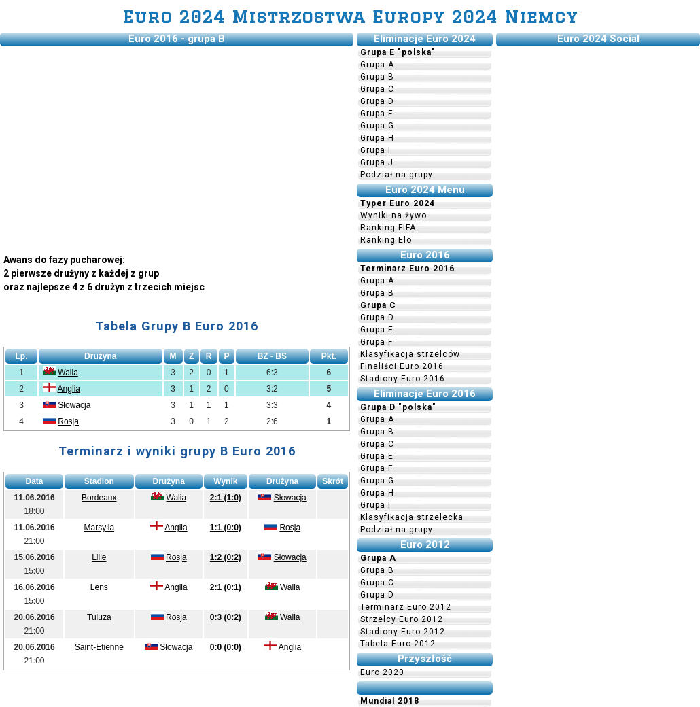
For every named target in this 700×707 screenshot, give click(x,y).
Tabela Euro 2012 (398, 644)
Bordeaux (99, 497)
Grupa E (376, 329)
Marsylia (99, 527)
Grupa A (377, 64)
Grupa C (377, 89)
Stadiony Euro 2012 (402, 631)
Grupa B (377, 77)
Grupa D (377, 101)
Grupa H (377, 138)
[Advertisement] (176, 145)
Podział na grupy (396, 174)
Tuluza (99, 617)
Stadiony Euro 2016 (402, 378)
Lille (99, 557)
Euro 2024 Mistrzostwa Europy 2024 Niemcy (350, 17)
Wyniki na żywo (393, 215)
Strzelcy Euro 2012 (401, 619)
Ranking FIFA (388, 227)
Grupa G (377, 126)
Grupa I (375, 150)
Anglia (69, 389)
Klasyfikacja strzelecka (411, 517)
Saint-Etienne (99, 647)
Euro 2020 (382, 672)
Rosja (68, 421)
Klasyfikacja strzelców (410, 354)
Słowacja (74, 405)
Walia (68, 372)
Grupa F (376, 113)
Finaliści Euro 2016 (402, 366)
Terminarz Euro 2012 (405, 607)
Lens (99, 587)
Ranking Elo (386, 240)
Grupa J (376, 162)
